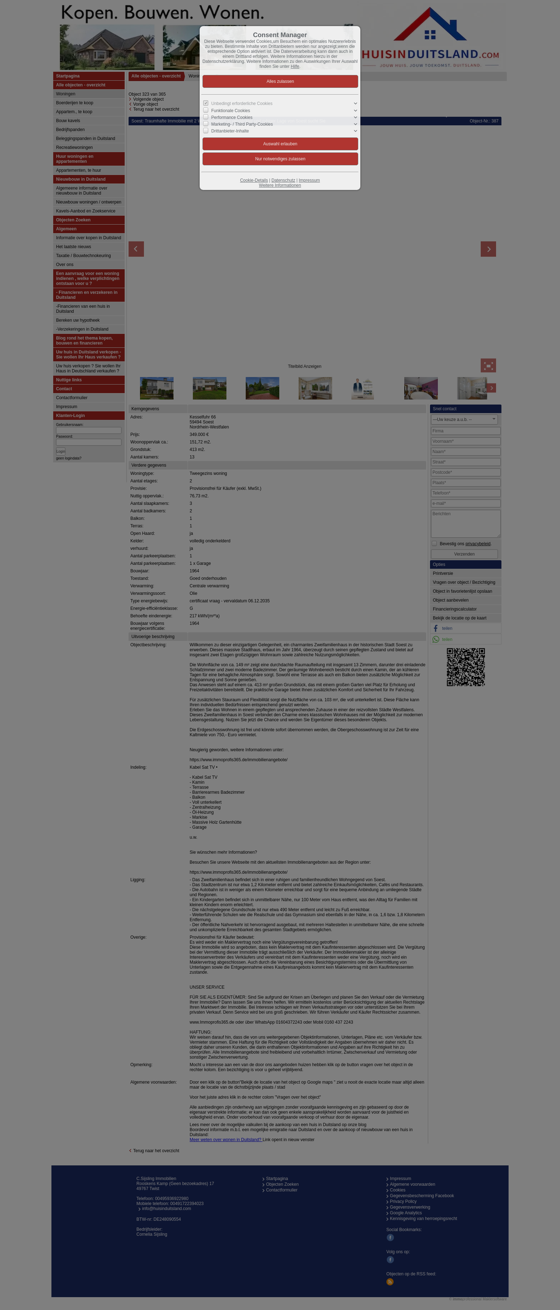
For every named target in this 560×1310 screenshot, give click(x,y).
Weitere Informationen (280, 185)
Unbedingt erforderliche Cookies (241, 103)
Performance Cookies (231, 117)
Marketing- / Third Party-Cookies (242, 124)
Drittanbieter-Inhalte (230, 131)
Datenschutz (283, 180)
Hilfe (295, 66)
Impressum (309, 180)
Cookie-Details (254, 180)
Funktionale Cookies (230, 110)
